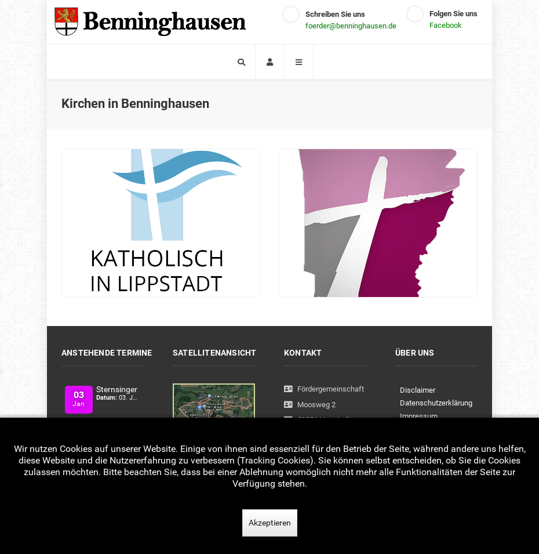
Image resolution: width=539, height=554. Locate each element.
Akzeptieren (270, 522)
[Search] (241, 62)
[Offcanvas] (299, 62)
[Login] (270, 62)
